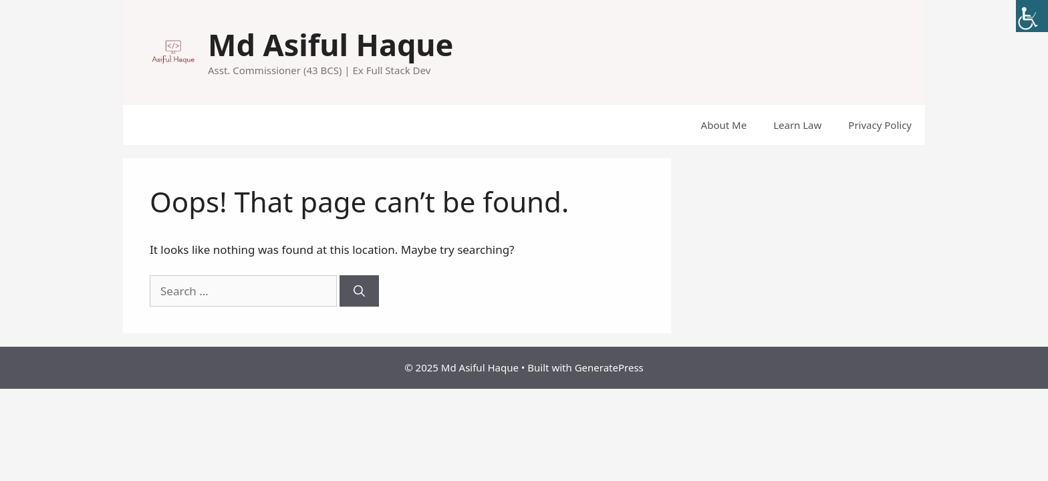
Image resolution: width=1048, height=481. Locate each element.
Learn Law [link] (797, 125)
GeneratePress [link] (609, 367)
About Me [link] (724, 125)
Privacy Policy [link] (880, 125)
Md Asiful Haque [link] (330, 44)
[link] (1032, 16)
